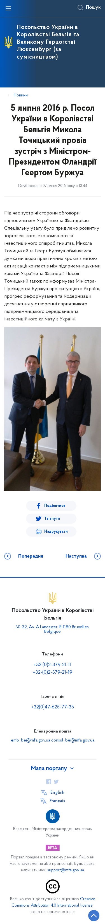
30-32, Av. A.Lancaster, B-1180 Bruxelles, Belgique (52, 629)
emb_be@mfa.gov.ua (30, 740)
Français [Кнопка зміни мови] (57, 801)
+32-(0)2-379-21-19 (52, 672)
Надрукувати (56, 532)
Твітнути (52, 519)
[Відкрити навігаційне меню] (8, 8)
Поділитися (54, 506)
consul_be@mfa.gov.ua (72, 740)
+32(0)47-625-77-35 (52, 707)
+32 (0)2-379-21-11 (52, 664)
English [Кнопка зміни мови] (57, 792)
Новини (21, 95)
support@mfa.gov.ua (65, 870)
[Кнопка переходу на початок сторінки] (93, 915)
